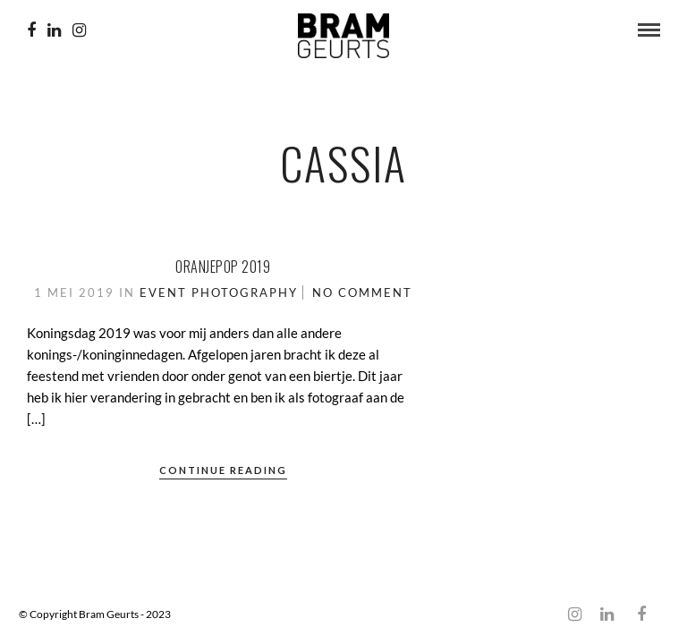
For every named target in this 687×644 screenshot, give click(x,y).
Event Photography (219, 292)
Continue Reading (223, 470)
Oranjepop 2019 (222, 266)
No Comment (362, 292)
